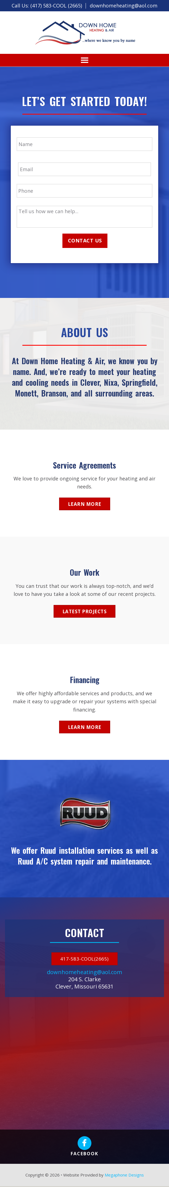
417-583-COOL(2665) (84, 959)
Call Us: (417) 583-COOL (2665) (47, 5)
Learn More (84, 504)
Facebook (84, 1147)
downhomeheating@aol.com (123, 5)
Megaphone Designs (124, 1175)
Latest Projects (84, 612)
